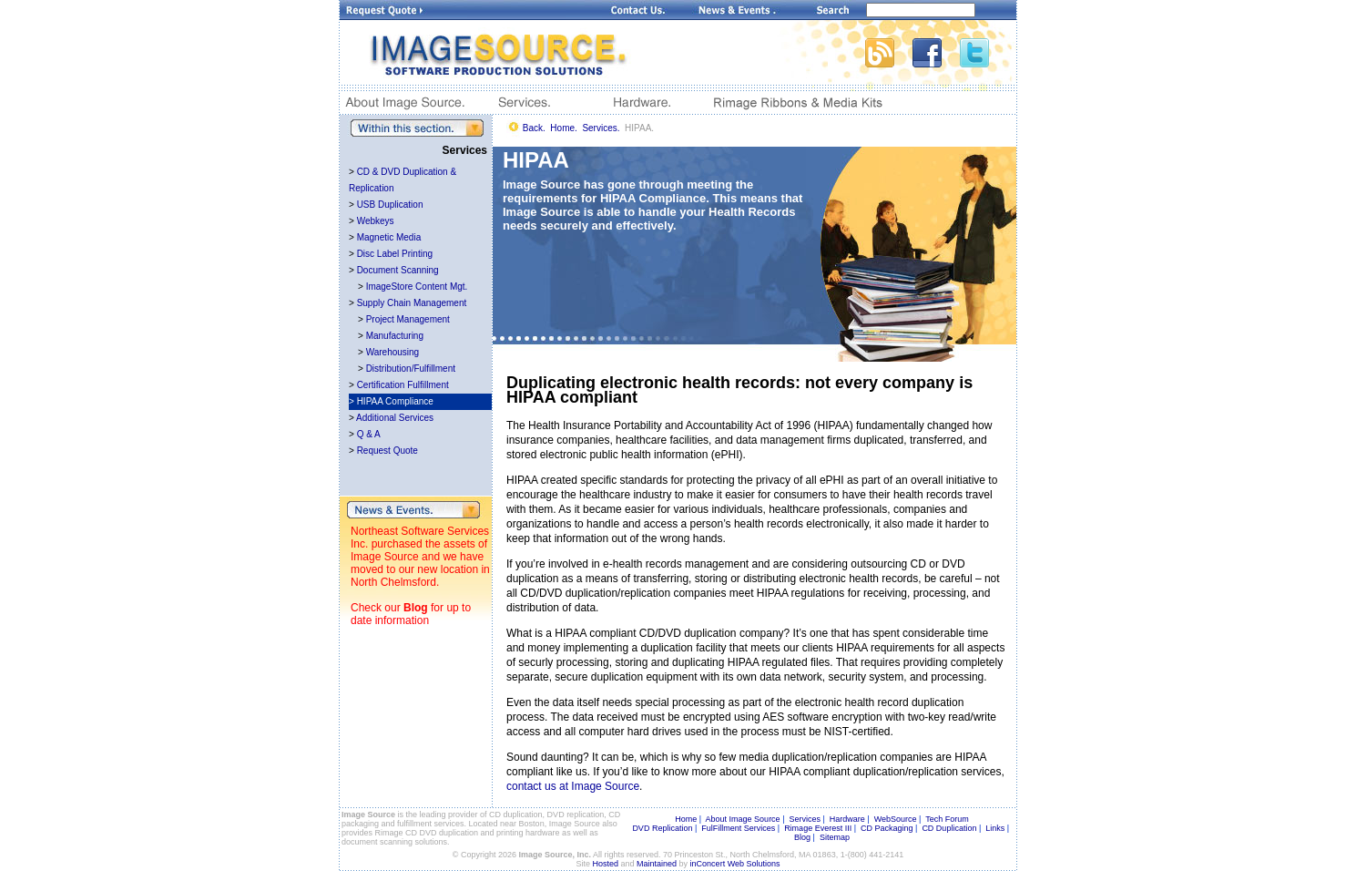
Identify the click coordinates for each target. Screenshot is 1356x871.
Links (994, 828)
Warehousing (393, 352)
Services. (600, 128)
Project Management (408, 319)
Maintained (657, 863)
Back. (534, 128)
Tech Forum (947, 819)
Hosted (606, 863)
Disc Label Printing (395, 254)
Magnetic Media (389, 237)
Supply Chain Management (412, 303)
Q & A (369, 434)
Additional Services (394, 418)
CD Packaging (887, 828)
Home (686, 819)
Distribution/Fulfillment (410, 369)
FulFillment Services (738, 828)
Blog (415, 607)
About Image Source (743, 819)
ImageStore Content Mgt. (417, 287)
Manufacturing (394, 336)
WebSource (895, 819)
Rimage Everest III (817, 828)
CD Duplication (949, 828)
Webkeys (375, 221)
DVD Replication (662, 828)
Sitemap (835, 837)
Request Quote (387, 451)
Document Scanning (398, 270)
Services (805, 819)
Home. (563, 128)
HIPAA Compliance (395, 401)
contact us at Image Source (572, 786)
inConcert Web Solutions (735, 863)
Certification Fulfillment (403, 385)
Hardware (847, 819)
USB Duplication (390, 205)
